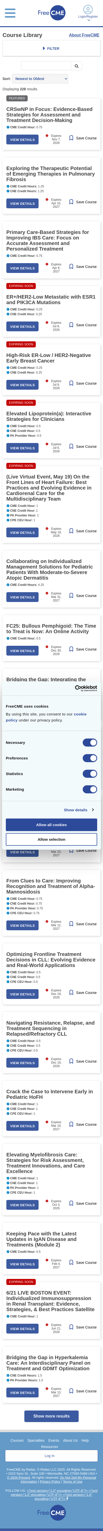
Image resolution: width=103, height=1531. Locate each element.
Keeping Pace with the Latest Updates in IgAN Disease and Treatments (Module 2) (41, 1239)
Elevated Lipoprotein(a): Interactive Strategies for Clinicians (48, 416)
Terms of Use (72, 1481)
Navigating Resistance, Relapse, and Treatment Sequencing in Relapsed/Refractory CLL (50, 1028)
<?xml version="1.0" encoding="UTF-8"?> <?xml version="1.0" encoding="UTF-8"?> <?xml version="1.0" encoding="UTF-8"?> (54, 1495)
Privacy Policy (50, 1481)
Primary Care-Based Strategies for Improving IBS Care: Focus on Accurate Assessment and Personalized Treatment (47, 240)
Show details (76, 810)
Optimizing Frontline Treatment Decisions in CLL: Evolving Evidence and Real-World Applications (50, 959)
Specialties (36, 1440)
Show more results (51, 1416)
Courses (17, 1440)
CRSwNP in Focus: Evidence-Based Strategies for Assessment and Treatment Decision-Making (49, 114)
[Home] (52, 21)
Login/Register (88, 13)
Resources (49, 1447)
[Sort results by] (40, 79)
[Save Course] (82, 138)
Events (53, 1440)
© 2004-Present (18, 1477)
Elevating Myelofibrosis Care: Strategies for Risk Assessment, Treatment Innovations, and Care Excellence (45, 1163)
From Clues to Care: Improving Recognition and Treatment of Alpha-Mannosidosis (50, 886)
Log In (50, 1456)
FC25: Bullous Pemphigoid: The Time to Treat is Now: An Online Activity (51, 628)
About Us (70, 1440)
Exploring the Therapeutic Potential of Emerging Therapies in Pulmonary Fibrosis (50, 174)
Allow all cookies (51, 825)
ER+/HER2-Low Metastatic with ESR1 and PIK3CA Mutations (51, 299)
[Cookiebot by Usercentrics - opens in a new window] (75, 688)
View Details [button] (22, 140)
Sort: (7, 78)
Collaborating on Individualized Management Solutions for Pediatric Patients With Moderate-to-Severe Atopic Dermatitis (49, 569)
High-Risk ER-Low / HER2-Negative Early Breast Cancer (48, 358)
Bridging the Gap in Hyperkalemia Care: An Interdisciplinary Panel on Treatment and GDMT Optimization (48, 1363)
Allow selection (51, 839)
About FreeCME (84, 35)
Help (85, 1440)
